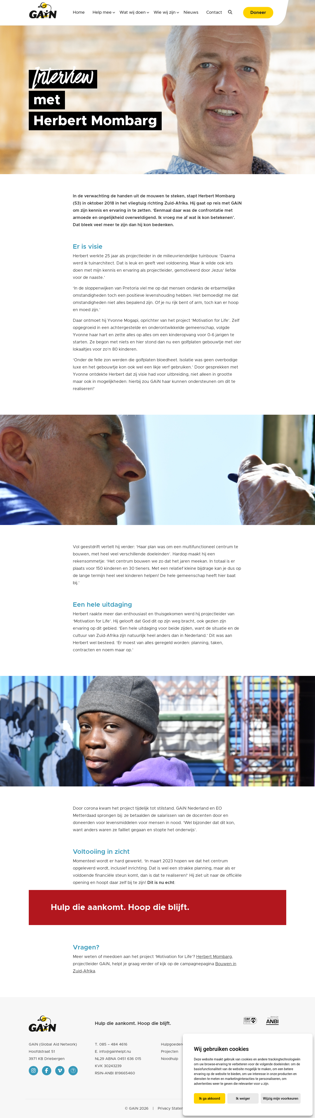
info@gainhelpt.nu (115, 1051)
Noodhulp (169, 1059)
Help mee (102, 12)
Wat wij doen (132, 12)
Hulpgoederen (173, 1044)
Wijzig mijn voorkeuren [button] (280, 1098)
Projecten (169, 1051)
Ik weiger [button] (243, 1098)
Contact (214, 12)
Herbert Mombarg (214, 957)
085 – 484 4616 (113, 1044)
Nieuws (190, 12)
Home (79, 12)
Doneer (258, 12)
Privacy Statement (174, 1108)
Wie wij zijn (165, 12)
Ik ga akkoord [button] (209, 1098)
